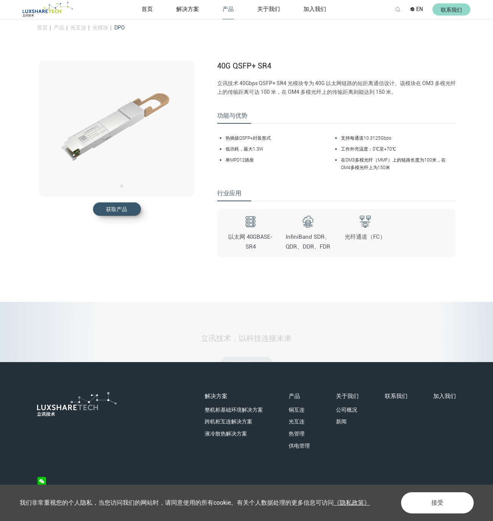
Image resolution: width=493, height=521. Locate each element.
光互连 (78, 28)
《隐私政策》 (352, 502)
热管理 (297, 434)
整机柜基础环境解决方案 (234, 410)
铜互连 (297, 410)
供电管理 (299, 446)
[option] (116, 128)
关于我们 (268, 9)
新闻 (341, 421)
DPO (119, 28)
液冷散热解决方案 (226, 434)
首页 (147, 9)
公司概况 (346, 410)
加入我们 (314, 9)
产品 (228, 9)
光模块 (100, 28)
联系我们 (396, 396)
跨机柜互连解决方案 (228, 421)
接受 (437, 502)
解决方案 (187, 9)
